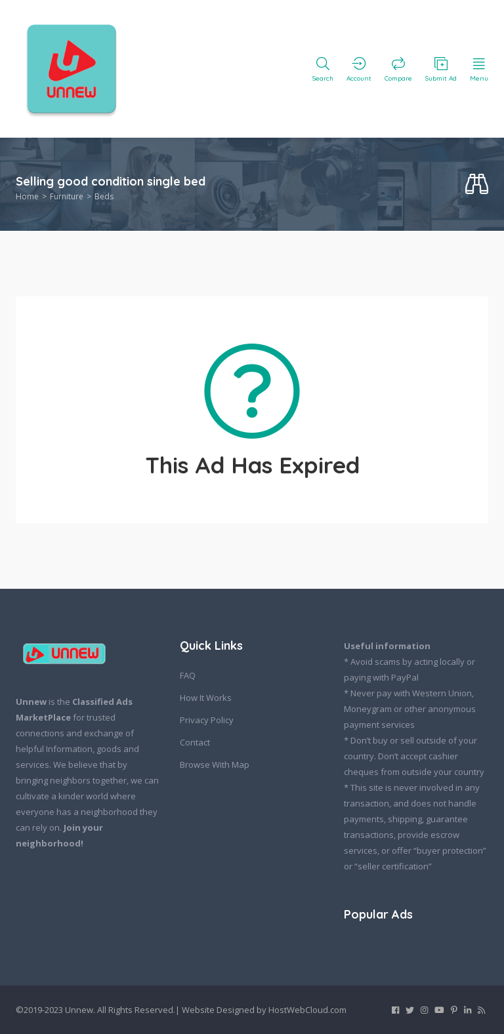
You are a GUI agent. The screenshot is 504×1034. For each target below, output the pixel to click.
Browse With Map (214, 764)
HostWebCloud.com (307, 1010)
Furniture (66, 196)
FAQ (188, 675)
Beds (104, 196)
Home (27, 196)
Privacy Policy (207, 720)
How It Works (206, 698)
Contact (195, 742)
